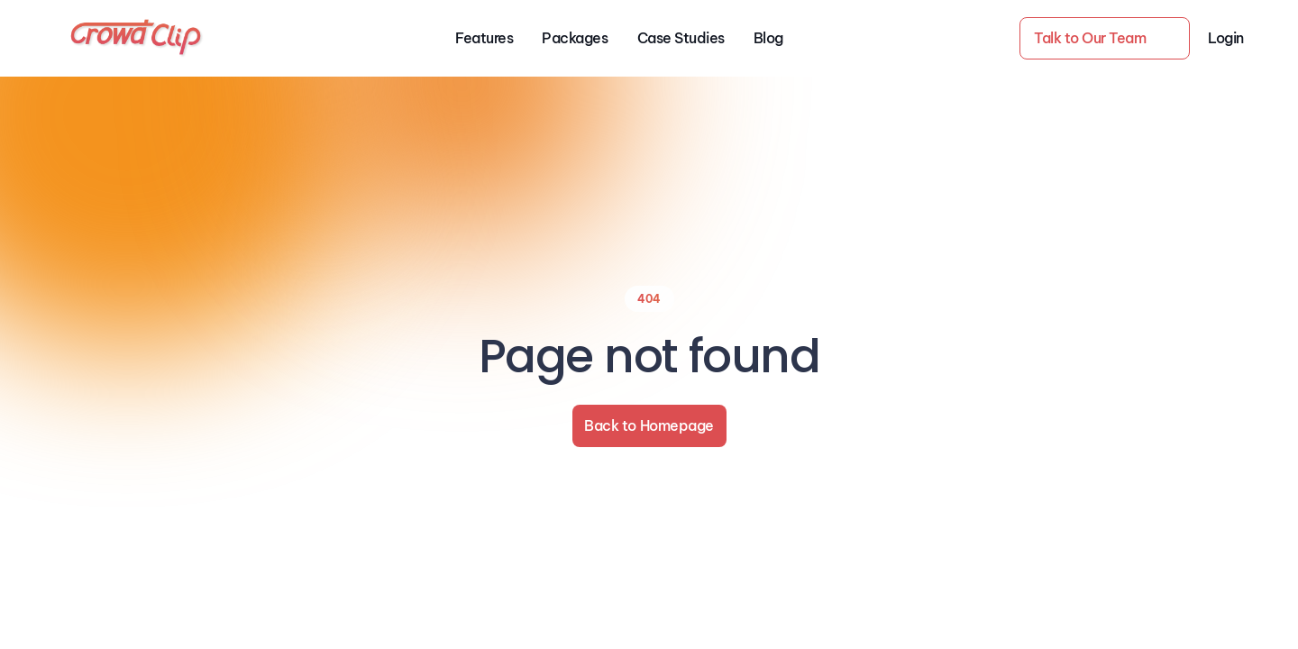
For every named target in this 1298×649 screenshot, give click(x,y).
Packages (575, 38)
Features (484, 38)
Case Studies (681, 38)
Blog (768, 38)
